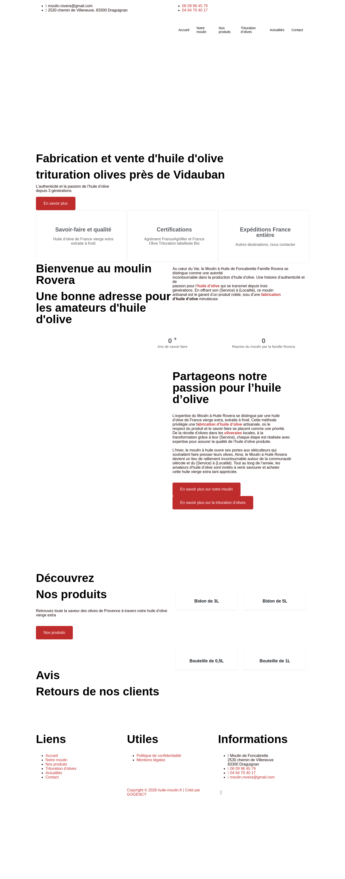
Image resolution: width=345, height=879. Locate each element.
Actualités (277, 30)
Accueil (183, 30)
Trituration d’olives (248, 30)
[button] (263, 792)
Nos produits (225, 30)
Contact (297, 30)
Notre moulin (201, 30)
